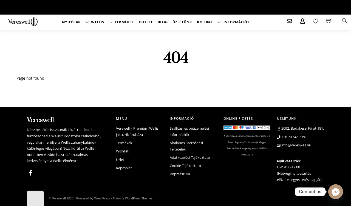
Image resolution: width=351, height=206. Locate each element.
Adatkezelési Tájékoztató (190, 157)
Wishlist (122, 151)
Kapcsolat (124, 168)
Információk (233, 22)
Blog (163, 22)
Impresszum (180, 174)
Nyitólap (71, 22)
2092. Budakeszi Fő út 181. (300, 128)
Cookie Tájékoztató (185, 165)
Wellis (94, 22)
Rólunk (205, 22)
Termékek (121, 22)
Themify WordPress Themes (132, 198)
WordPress (102, 198)
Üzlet (120, 159)
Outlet (146, 22)
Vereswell (59, 198)
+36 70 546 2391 (292, 137)
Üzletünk (182, 22)
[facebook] (31, 171)
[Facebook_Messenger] (335, 191)
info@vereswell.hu (294, 145)
